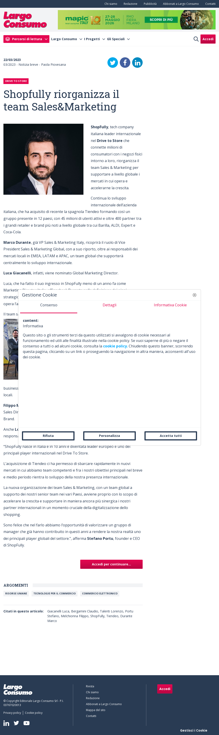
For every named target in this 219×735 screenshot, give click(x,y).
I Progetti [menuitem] (92, 39)
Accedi (208, 39)
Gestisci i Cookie (193, 730)
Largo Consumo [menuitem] (64, 39)
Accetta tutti (171, 435)
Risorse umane (16, 593)
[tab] (48, 306)
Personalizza (109, 435)
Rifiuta (48, 435)
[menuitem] (110, 4)
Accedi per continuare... (111, 564)
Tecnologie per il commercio (54, 593)
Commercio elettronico (100, 593)
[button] (194, 295)
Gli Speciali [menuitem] (116, 39)
